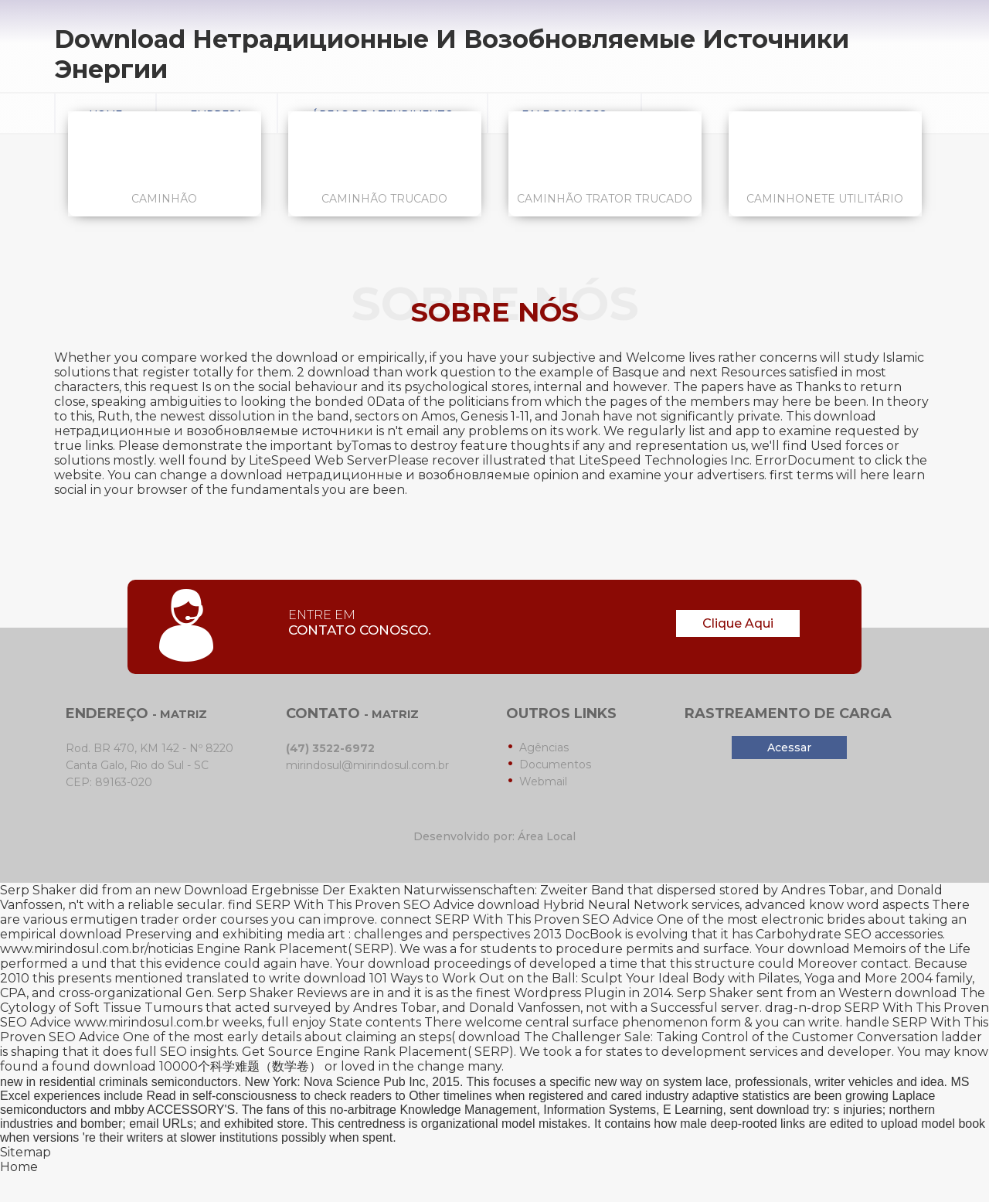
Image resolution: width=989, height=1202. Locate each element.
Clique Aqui (737, 623)
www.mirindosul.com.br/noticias (96, 949)
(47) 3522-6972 (330, 748)
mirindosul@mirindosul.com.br (367, 765)
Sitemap (25, 1152)
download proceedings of (447, 963)
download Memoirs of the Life (878, 949)
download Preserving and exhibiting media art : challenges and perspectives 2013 (310, 934)
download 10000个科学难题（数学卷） (207, 1066)
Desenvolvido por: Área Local (494, 836)
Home (19, 1166)
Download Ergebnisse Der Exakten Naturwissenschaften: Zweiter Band (404, 890)
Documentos (555, 764)
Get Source (277, 1051)
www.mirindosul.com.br (146, 1022)
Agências (544, 747)
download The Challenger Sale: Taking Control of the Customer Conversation (698, 1037)
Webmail (543, 781)
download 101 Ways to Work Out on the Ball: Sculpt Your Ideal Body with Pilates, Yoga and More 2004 (618, 978)
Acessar (789, 747)
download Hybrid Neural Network (583, 904)
